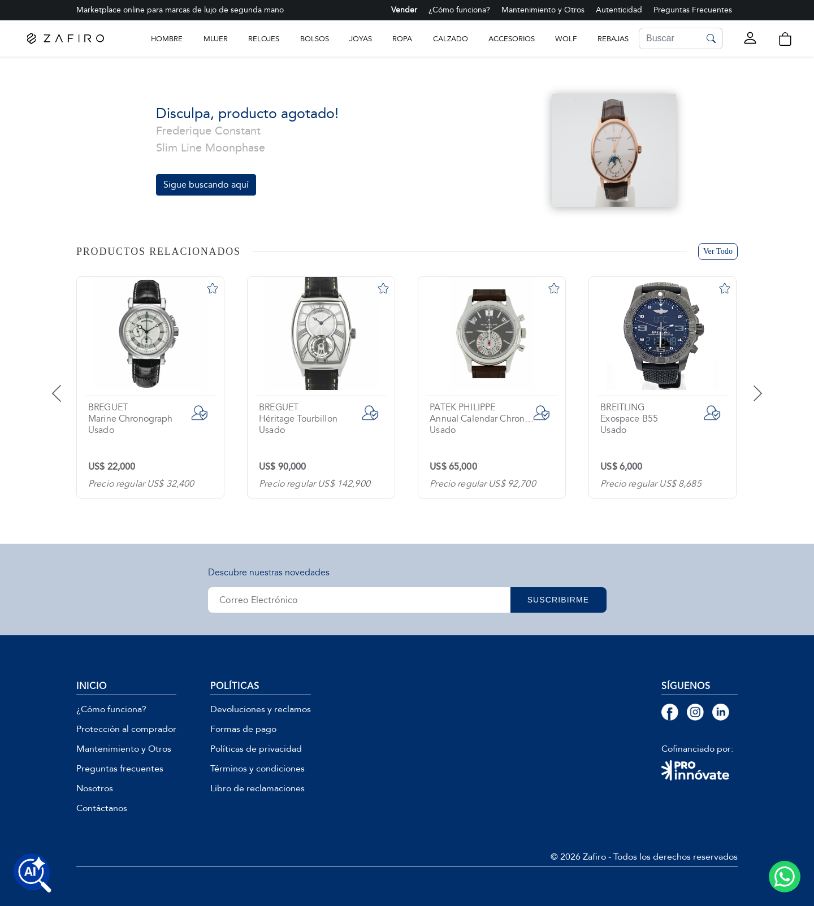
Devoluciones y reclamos (260, 709)
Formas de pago (243, 729)
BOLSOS (314, 38)
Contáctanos (101, 808)
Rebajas (613, 38)
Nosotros (94, 788)
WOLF (566, 38)
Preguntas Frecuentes (692, 10)
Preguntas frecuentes (119, 768)
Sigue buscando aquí (206, 184)
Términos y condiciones (257, 768)
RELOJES (263, 38)
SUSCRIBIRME (558, 599)
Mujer (216, 38)
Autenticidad (619, 10)
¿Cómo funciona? (459, 10)
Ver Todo (718, 251)
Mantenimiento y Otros (542, 10)
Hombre (167, 38)
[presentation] (70, 384)
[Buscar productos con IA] (33, 873)
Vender (404, 10)
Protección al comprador (126, 729)
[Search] (669, 38)
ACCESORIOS (511, 38)
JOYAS (360, 38)
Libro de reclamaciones (257, 788)
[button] (785, 39)
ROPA (402, 38)
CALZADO (450, 38)
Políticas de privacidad (256, 749)
